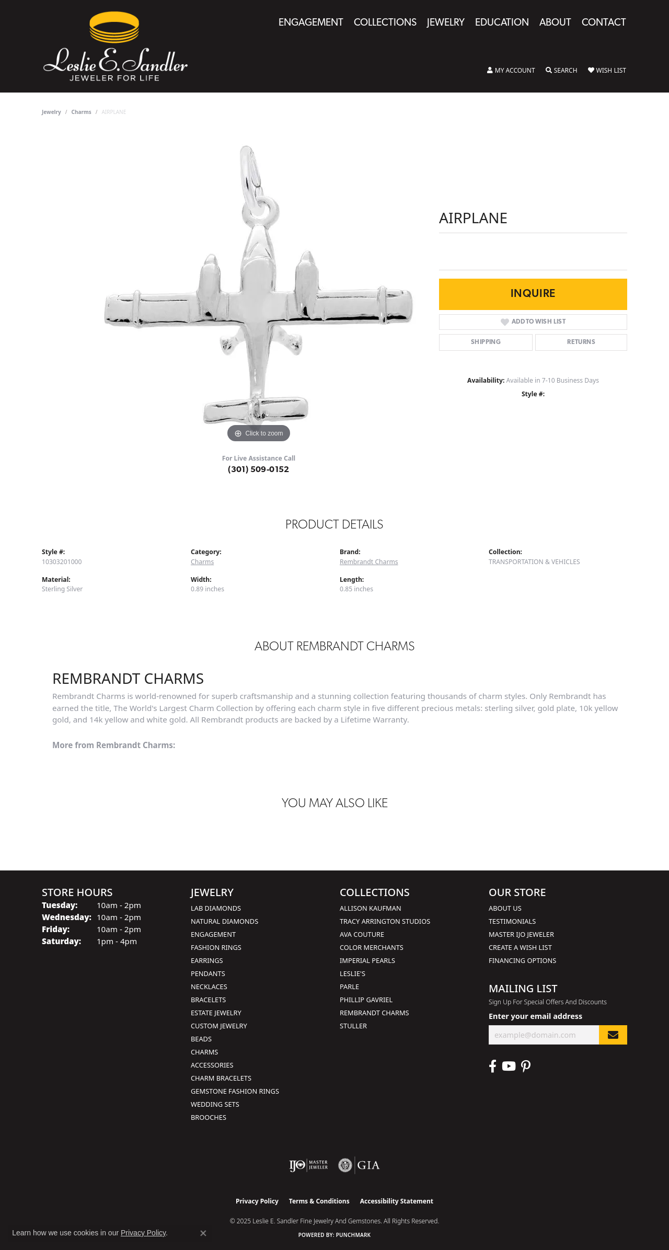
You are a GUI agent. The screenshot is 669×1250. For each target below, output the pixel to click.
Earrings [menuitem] (207, 960)
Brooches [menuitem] (208, 1117)
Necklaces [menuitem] (209, 986)
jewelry (51, 112)
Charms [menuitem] (204, 1052)
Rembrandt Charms (369, 561)
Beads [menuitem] (201, 1038)
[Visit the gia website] (359, 1165)
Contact (604, 23)
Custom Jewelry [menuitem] (219, 1025)
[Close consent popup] (203, 1233)
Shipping (486, 342)
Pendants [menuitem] (208, 973)
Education (502, 23)
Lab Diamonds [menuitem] (216, 908)
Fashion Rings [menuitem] (216, 947)
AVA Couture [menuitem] (362, 934)
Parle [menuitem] (349, 986)
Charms (81, 112)
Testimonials (512, 921)
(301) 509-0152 (259, 470)
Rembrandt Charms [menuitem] (374, 1012)
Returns (581, 342)
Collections (385, 23)
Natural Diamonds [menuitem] (224, 921)
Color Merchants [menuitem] (371, 947)
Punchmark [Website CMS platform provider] (353, 1234)
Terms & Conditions (319, 1201)
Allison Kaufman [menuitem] (370, 908)
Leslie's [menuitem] (352, 973)
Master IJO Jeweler (521, 934)
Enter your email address (535, 1016)
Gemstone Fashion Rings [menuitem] (235, 1091)
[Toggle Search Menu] (562, 70)
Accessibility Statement (396, 1201)
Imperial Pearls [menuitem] (367, 960)
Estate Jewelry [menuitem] (216, 1012)
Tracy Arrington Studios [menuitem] (385, 921)
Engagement (311, 23)
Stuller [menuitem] (353, 1025)
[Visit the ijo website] (308, 1165)
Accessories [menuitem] (212, 1065)
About (555, 23)
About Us (505, 908)
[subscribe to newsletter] (613, 1035)
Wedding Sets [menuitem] (215, 1104)
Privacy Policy (257, 1201)
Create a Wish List (520, 947)
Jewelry (446, 23)
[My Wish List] (607, 70)
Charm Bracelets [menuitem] (221, 1078)
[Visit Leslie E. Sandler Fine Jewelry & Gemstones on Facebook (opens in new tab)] (493, 1066)
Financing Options (522, 960)
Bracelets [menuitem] (208, 999)
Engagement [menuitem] (213, 934)
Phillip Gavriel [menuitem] (366, 999)
